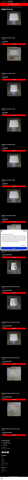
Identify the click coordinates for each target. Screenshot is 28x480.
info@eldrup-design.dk (7, 448)
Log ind (2, 471)
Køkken (2, 457)
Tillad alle (14, 248)
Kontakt (2, 461)
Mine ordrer (3, 469)
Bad (2, 458)
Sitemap (2, 465)
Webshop (3, 460)
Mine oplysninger (4, 470)
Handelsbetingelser (4, 462)
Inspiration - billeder (4, 464)
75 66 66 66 (5, 445)
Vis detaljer (23, 245)
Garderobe (3, 459)
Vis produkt (14, 44)
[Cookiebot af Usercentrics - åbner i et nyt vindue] (23, 231)
